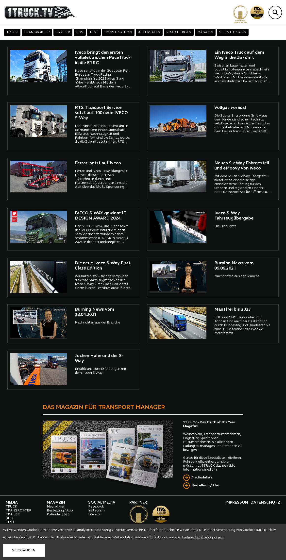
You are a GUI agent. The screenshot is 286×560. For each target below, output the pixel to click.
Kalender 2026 (58, 514)
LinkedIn (94, 514)
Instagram (96, 510)
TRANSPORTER (37, 32)
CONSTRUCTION (118, 32)
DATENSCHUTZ (265, 503)
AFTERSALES (149, 32)
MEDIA (12, 503)
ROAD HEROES (178, 32)
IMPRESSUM (237, 503)
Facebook (96, 507)
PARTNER (138, 503)
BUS (79, 32)
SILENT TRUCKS (232, 32)
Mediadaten (202, 477)
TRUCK (12, 32)
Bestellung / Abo (205, 485)
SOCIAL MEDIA (101, 503)
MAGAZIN (205, 32)
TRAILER (63, 32)
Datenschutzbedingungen (202, 537)
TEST (93, 32)
